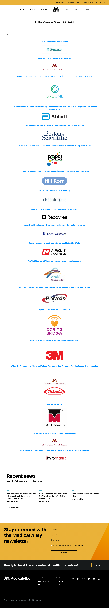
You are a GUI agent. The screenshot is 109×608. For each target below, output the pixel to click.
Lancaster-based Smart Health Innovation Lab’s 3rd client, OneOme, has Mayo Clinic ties (54, 78)
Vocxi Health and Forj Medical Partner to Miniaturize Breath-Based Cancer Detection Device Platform (21, 498)
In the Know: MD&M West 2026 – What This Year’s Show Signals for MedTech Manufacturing (53, 498)
